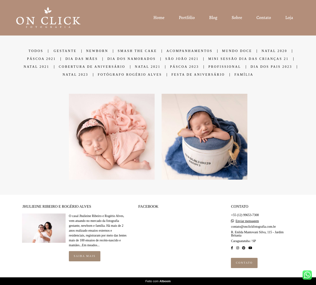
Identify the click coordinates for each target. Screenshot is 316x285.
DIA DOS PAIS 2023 (271, 66)
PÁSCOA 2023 (184, 66)
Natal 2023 (75, 74)
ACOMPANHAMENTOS (189, 51)
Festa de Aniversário (198, 74)
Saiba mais (85, 256)
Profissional (224, 66)
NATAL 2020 (274, 51)
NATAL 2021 (36, 66)
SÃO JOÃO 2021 (182, 59)
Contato (263, 18)
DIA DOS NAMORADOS (131, 59)
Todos (36, 51)
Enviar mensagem (247, 221)
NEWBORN (97, 51)
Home (158, 18)
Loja (289, 18)
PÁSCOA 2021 (41, 59)
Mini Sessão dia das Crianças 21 (248, 59)
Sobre (237, 18)
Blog (213, 18)
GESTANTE (65, 51)
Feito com (158, 281)
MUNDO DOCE (237, 51)
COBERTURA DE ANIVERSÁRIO (92, 66)
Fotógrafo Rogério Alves (130, 74)
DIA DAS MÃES (81, 59)
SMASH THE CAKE (137, 51)
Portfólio (187, 18)
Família (243, 74)
